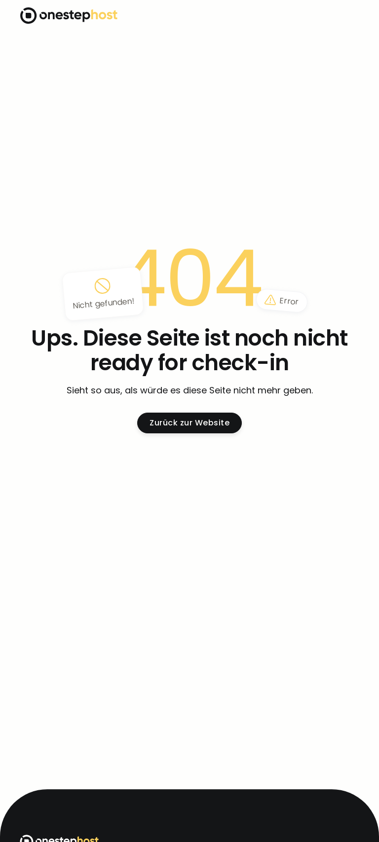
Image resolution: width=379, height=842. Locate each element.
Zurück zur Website (189, 422)
